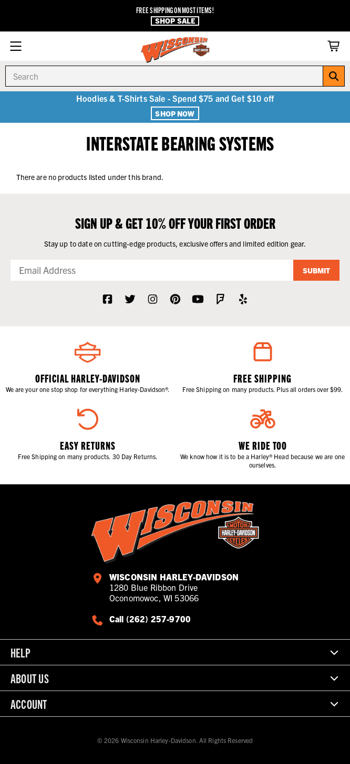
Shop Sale (175, 20)
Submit (316, 270)
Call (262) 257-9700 (150, 618)
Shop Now (174, 113)
